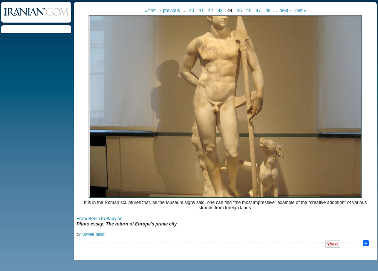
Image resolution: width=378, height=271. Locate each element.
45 (239, 10)
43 (220, 10)
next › (285, 10)
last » (300, 10)
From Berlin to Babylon (99, 218)
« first (150, 10)
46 (248, 10)
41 (201, 10)
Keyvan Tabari (93, 234)
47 (258, 10)
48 (267, 10)
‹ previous (170, 10)
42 (210, 10)
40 (191, 10)
